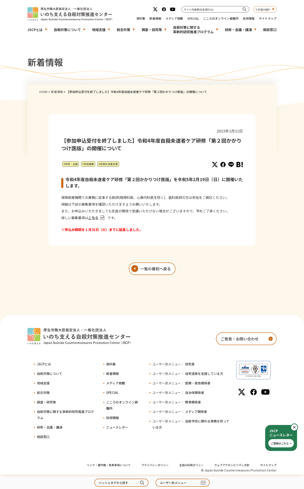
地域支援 (99, 29)
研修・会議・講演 (238, 29)
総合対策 (123, 29)
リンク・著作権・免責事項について (109, 465)
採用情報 (249, 18)
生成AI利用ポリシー (191, 465)
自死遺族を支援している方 (187, 373)
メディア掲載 (174, 18)
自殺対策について (67, 29)
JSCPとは (35, 29)
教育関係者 (176, 402)
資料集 (140, 18)
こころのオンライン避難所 (221, 18)
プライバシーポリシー (155, 465)
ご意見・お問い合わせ (240, 338)
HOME (43, 92)
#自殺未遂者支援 (108, 164)
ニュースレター (117, 427)
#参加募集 (88, 164)
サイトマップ (268, 18)
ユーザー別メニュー (173, 483)
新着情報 (155, 18)
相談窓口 (270, 29)
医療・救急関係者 (181, 383)
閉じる (297, 427)
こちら (93, 217)
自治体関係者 (178, 392)
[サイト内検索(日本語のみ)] (245, 9)
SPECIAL (193, 18)
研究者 (173, 364)
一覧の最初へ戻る (155, 268)
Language (263, 9)
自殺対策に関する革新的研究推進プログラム (193, 29)
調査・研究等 (152, 29)
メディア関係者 (179, 411)
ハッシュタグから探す (113, 483)
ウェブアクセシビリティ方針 (232, 465)
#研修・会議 (71, 164)
